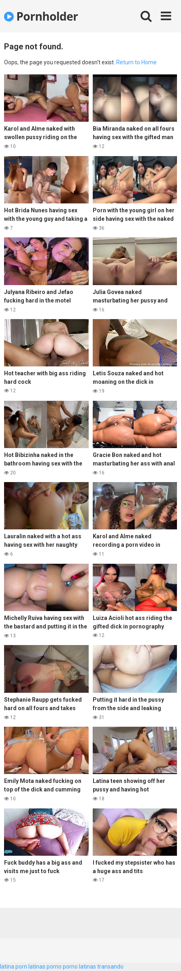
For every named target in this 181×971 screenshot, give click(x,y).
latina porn (13, 966)
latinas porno (45, 966)
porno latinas (79, 966)
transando (110, 966)
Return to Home (136, 62)
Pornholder (41, 16)
